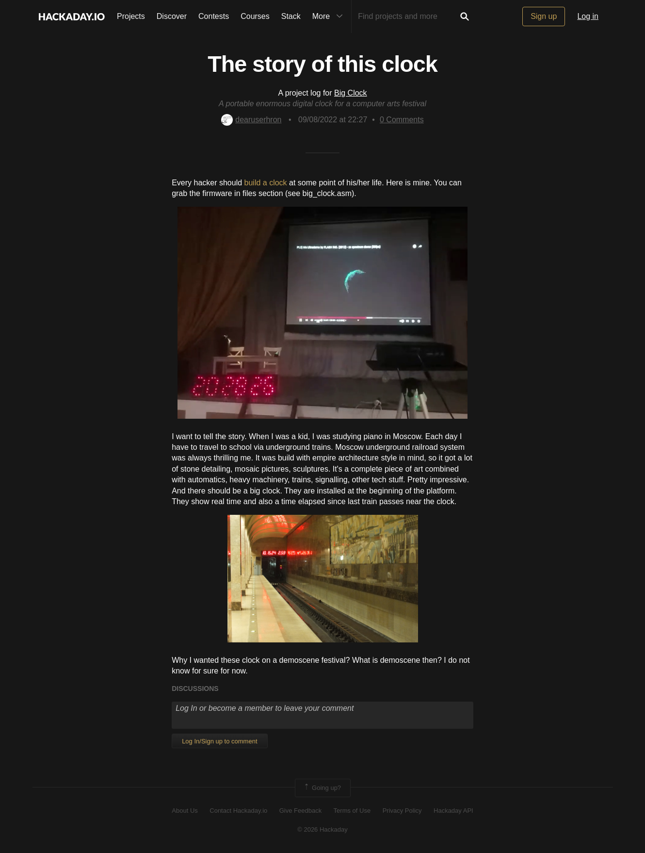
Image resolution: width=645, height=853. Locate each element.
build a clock (265, 183)
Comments (402, 119)
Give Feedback (300, 810)
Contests (213, 16)
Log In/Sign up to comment (219, 741)
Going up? (322, 788)
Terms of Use (352, 810)
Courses (255, 16)
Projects (131, 16)
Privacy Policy (402, 810)
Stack (291, 16)
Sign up (544, 16)
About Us (184, 810)
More (329, 16)
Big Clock (350, 93)
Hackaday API (453, 810)
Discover (172, 16)
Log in (587, 16)
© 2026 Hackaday (322, 829)
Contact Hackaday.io (238, 810)
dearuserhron (251, 119)
